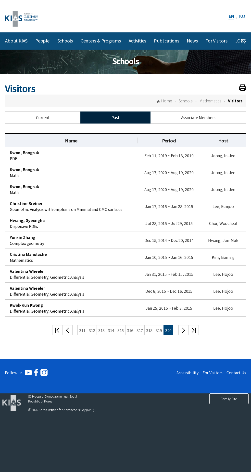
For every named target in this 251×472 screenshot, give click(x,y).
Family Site (229, 398)
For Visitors (216, 40)
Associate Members (198, 117)
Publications (166, 40)
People (42, 40)
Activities (137, 40)
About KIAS (16, 40)
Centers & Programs (101, 40)
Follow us (13, 372)
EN (231, 16)
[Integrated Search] (243, 41)
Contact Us (236, 372)
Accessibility (187, 372)
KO (242, 16)
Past (115, 117)
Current (43, 117)
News (192, 40)
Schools (65, 40)
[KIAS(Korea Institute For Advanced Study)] (21, 16)
